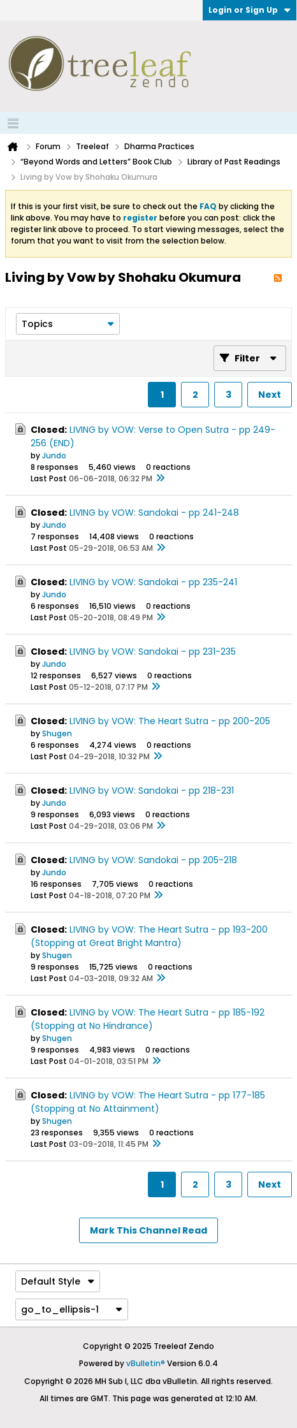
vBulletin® (145, 1363)
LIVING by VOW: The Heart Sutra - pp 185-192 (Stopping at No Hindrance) (147, 1019)
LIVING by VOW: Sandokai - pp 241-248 (154, 512)
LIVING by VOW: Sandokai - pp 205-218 (153, 860)
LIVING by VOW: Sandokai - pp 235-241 (153, 582)
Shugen (57, 733)
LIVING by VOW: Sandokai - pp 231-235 (152, 651)
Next (269, 394)
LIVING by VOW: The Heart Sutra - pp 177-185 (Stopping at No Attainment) (148, 1102)
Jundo (54, 455)
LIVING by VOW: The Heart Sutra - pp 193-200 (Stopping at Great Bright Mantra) (149, 936)
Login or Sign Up (249, 9)
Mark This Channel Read (148, 1230)
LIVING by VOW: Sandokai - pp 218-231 (151, 790)
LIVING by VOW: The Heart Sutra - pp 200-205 (169, 721)
